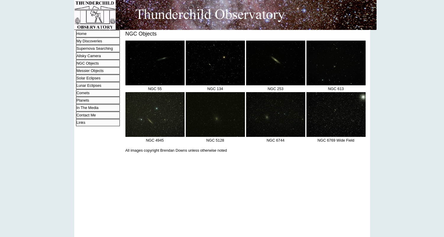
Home (82, 33)
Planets (83, 100)
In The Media (88, 107)
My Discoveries (89, 41)
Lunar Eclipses (89, 85)
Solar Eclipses (89, 78)
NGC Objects (88, 63)
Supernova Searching (95, 48)
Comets (83, 93)
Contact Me (86, 115)
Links (81, 122)
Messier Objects (90, 70)
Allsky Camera (89, 56)
